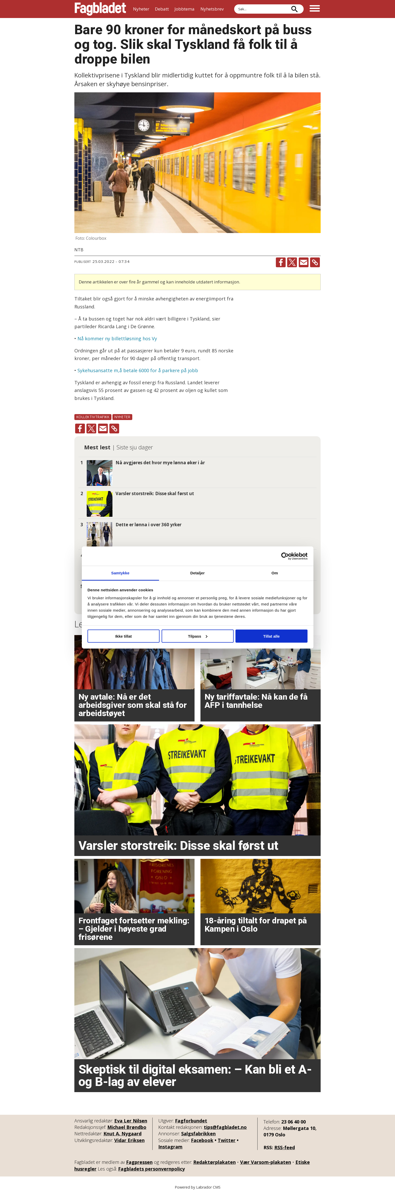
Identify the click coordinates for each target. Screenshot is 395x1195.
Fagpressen (139, 1162)
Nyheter (141, 9)
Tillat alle (271, 636)
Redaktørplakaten (214, 1162)
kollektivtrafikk (93, 416)
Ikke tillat (123, 636)
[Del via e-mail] (304, 262)
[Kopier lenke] (315, 262)
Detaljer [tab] (197, 573)
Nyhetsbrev (212, 9)
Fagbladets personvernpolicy (151, 1169)
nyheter (122, 416)
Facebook (202, 1140)
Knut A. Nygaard (122, 1133)
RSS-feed (284, 1147)
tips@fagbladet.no (225, 1127)
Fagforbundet (191, 1121)
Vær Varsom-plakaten (265, 1162)
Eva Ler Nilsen (130, 1121)
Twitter (226, 1140)
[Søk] (295, 9)
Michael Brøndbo (126, 1127)
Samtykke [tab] (120, 573)
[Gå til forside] (100, 9)
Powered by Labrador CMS (198, 1187)
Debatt (162, 9)
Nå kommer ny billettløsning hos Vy (117, 338)
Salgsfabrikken (198, 1133)
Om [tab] (274, 573)
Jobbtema (184, 9)
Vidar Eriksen (129, 1140)
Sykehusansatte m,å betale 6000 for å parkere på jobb (137, 370)
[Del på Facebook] (281, 262)
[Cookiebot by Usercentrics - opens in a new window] (285, 556)
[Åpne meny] (314, 9)
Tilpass (197, 636)
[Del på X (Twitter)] (292, 262)
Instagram (170, 1147)
